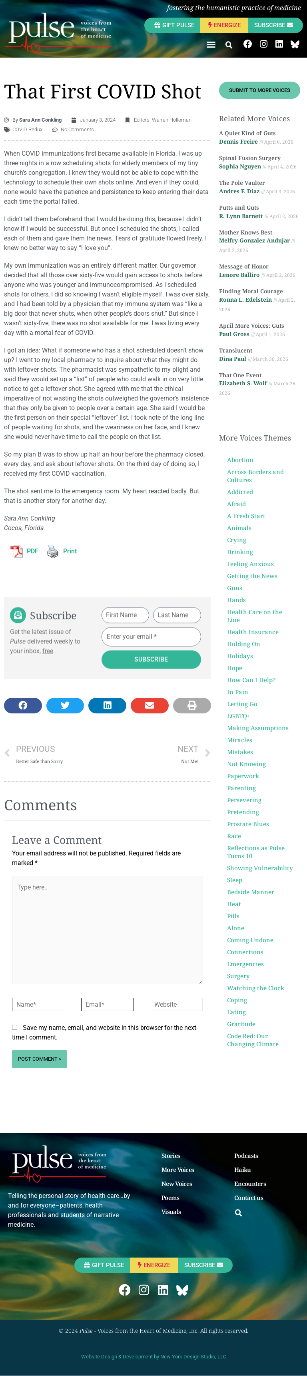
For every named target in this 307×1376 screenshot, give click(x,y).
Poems (170, 1198)
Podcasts (246, 1156)
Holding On (243, 644)
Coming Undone (250, 940)
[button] (211, 44)
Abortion (240, 460)
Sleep (234, 880)
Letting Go (242, 704)
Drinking (240, 552)
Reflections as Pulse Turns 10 (256, 852)
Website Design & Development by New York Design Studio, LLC (153, 1357)
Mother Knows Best (245, 232)
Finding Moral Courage (251, 291)
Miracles (239, 740)
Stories (170, 1156)
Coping (237, 1000)
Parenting (241, 788)
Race (234, 836)
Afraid (236, 504)
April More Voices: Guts (251, 325)
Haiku (242, 1170)
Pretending (243, 812)
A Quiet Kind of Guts (247, 133)
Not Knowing (246, 764)
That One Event (240, 375)
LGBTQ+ (238, 716)
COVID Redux (27, 129)
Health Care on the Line (254, 616)
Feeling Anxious (250, 564)
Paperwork (243, 776)
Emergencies (245, 964)
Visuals (171, 1212)
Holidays (240, 656)
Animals (239, 528)
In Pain (237, 692)
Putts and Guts (239, 207)
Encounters (250, 1184)
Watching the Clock (255, 988)
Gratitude (241, 1024)
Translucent (235, 350)
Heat (234, 904)
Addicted (240, 492)
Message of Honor (244, 266)
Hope (234, 668)
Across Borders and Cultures (255, 476)
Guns (234, 588)
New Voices (176, 1184)
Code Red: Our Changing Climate (253, 1040)
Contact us (248, 1198)
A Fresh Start (246, 516)
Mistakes (240, 752)
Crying (236, 540)
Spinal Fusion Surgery (250, 158)
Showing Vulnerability (260, 868)
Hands (236, 600)
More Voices (177, 1170)
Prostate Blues (248, 824)
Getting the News (252, 576)
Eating (236, 1012)
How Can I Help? (251, 680)
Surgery (238, 976)
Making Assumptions (258, 728)
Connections (245, 952)
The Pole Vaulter (242, 182)
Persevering (244, 800)
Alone (235, 928)
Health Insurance (253, 632)
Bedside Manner (250, 892)
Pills (233, 916)
